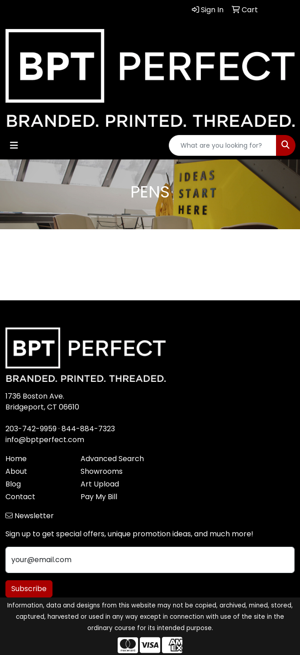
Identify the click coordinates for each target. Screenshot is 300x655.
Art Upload (100, 484)
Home (16, 458)
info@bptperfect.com (44, 439)
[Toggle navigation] (14, 145)
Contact (20, 496)
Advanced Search (112, 458)
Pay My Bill (99, 496)
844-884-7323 (88, 429)
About (16, 471)
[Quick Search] (222, 145)
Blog (13, 484)
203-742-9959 (31, 429)
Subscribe (29, 588)
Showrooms (102, 471)
